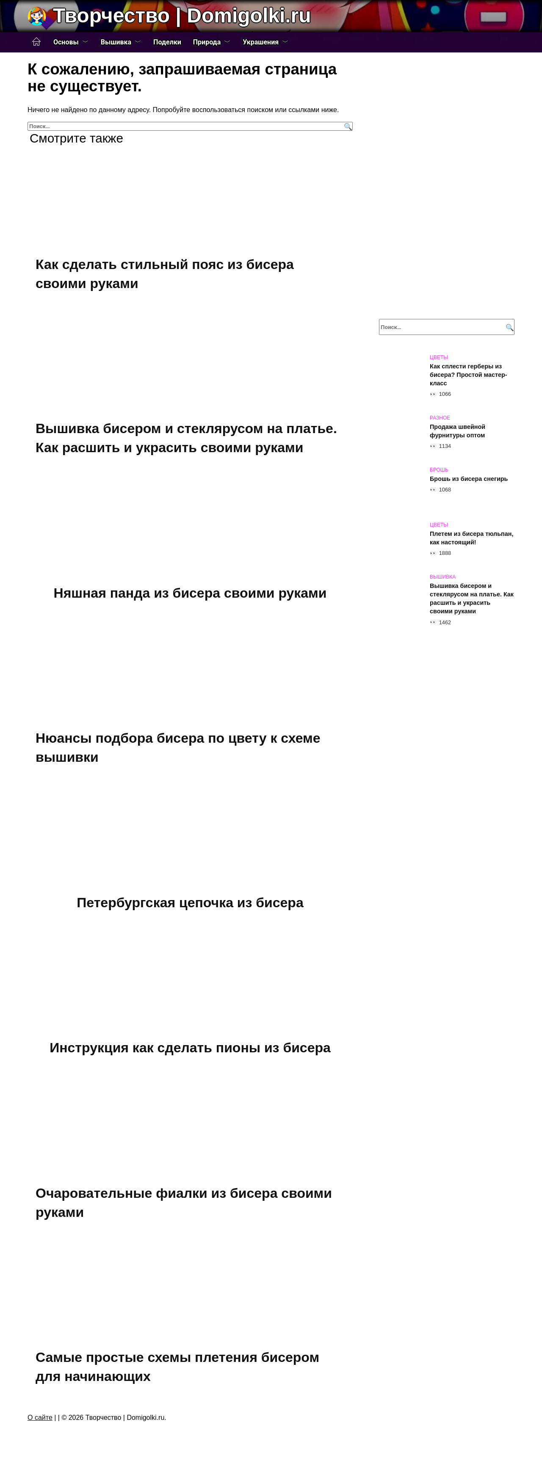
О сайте (40, 1417)
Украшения (261, 42)
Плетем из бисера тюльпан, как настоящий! (472, 538)
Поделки (167, 42)
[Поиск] (347, 126)
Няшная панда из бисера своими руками (190, 593)
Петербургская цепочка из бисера (190, 902)
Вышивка (116, 42)
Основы (66, 42)
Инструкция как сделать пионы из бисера (190, 1047)
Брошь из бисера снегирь (469, 478)
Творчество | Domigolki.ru (182, 15)
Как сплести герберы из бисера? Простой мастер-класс (468, 375)
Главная (36, 42)
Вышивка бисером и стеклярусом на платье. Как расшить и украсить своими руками (472, 598)
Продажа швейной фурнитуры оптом (457, 431)
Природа (207, 42)
